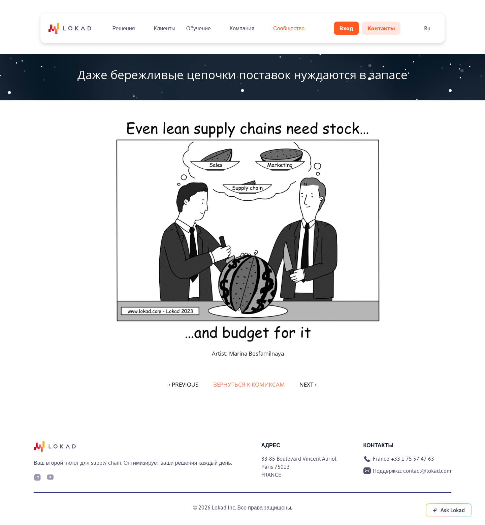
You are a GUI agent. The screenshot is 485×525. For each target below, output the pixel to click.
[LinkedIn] (37, 476)
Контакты (381, 28)
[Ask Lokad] (449, 510)
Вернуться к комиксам (249, 384)
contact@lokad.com (427, 470)
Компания (242, 28)
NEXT (308, 384)
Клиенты (164, 28)
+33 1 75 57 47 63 (412, 458)
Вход (346, 28)
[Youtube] (50, 476)
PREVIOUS (183, 384)
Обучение (198, 28)
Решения (123, 28)
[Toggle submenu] (140, 28)
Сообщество (288, 28)
